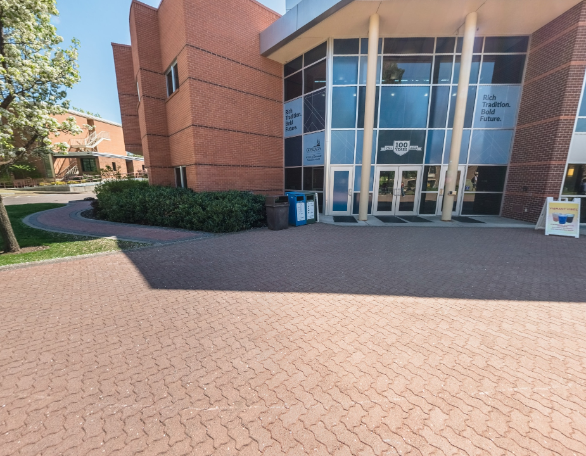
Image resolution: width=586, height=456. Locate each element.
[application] (293, 228)
